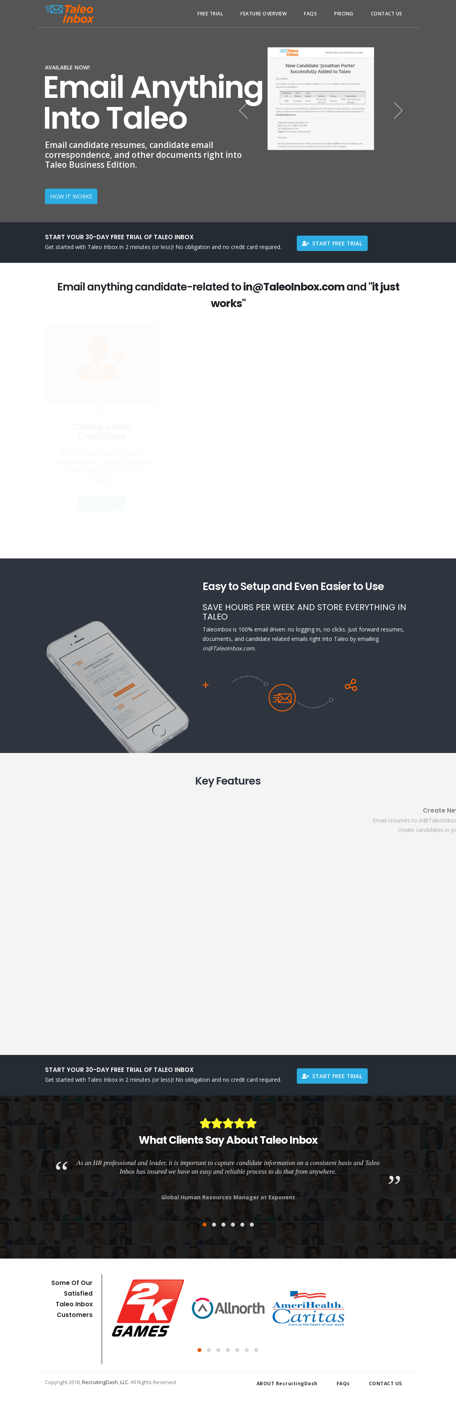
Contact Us (386, 13)
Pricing (344, 13)
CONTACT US (385, 1383)
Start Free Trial (332, 243)
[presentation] (248, 110)
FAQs (310, 13)
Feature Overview (263, 13)
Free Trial (210, 13)
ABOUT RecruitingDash (287, 1383)
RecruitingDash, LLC (105, 1382)
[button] (204, 1225)
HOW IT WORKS (71, 196)
